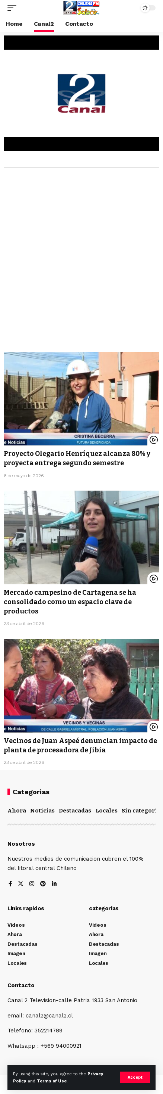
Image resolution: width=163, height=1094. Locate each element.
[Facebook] (10, 884)
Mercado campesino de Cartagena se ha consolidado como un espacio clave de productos (70, 601)
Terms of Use (52, 1081)
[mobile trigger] (13, 8)
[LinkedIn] (54, 884)
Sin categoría (141, 810)
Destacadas (75, 810)
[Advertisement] (81, 263)
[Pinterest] (43, 884)
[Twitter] (21, 884)
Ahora (16, 810)
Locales (107, 810)
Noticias (42, 810)
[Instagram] (31, 884)
